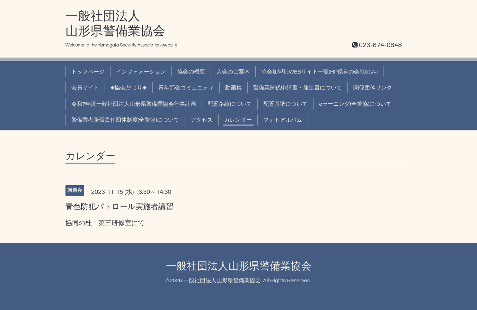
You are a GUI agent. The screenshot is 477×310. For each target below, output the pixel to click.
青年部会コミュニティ (186, 88)
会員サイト (85, 88)
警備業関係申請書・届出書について (297, 88)
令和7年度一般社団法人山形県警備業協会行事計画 (133, 104)
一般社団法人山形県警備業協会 (238, 266)
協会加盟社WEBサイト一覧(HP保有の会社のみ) (319, 72)
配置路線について (229, 104)
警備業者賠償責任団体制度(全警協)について (125, 120)
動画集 (233, 88)
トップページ (88, 72)
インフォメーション (141, 72)
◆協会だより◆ (129, 88)
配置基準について (285, 104)
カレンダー (238, 120)
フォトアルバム (282, 120)
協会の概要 (191, 72)
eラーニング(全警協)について (355, 104)
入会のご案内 (233, 72)
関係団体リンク (372, 88)
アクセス (202, 120)
